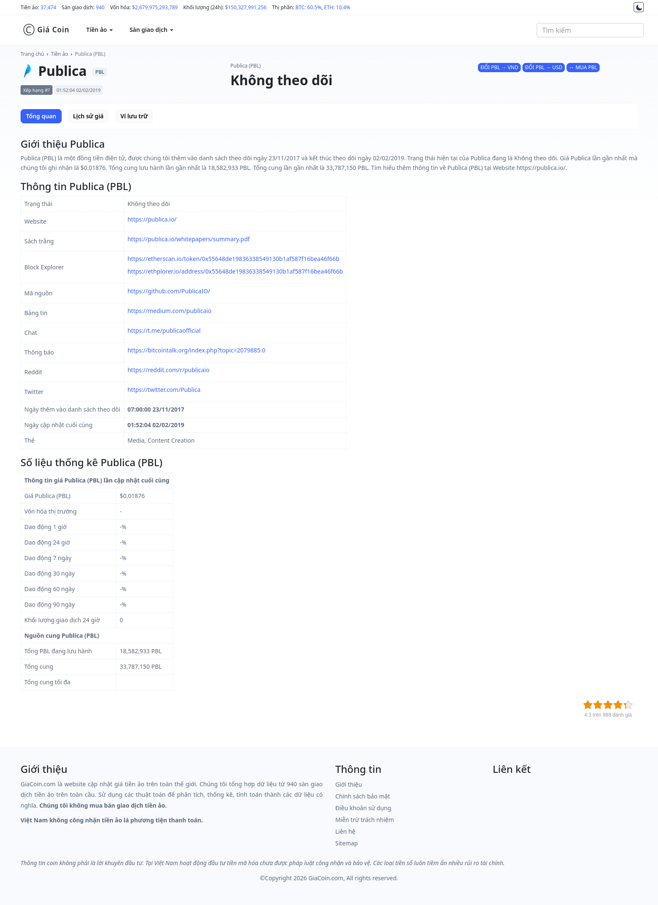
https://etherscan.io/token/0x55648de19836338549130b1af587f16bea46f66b (233, 259)
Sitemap (346, 843)
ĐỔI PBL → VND (499, 67)
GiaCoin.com (325, 878)
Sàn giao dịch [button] (151, 30)
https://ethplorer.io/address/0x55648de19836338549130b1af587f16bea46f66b (235, 271)
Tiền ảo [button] (99, 30)
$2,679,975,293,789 (155, 7)
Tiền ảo (59, 53)
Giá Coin (46, 30)
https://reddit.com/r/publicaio (169, 370)
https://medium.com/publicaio (170, 311)
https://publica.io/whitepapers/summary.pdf (189, 239)
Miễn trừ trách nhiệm (364, 820)
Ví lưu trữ (134, 116)
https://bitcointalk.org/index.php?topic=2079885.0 (197, 350)
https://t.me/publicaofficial (164, 330)
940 (100, 7)
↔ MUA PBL (583, 67)
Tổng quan (41, 116)
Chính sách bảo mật (362, 796)
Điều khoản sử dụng (363, 808)
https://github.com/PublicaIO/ (169, 291)
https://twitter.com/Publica (164, 390)
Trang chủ (32, 53)
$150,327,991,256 (245, 7)
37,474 (48, 7)
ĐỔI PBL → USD (543, 67)
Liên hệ (345, 831)
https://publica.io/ (152, 219)
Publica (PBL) (90, 53)
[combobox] (590, 30)
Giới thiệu (348, 784)
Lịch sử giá (88, 116)
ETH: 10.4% (337, 7)
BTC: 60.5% (308, 7)
